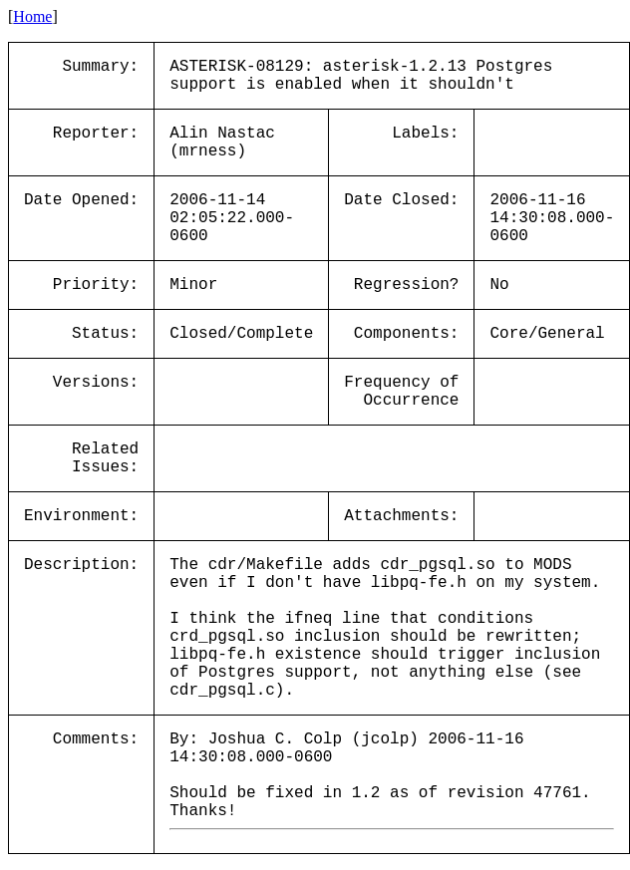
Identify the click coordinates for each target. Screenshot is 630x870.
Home (32, 16)
